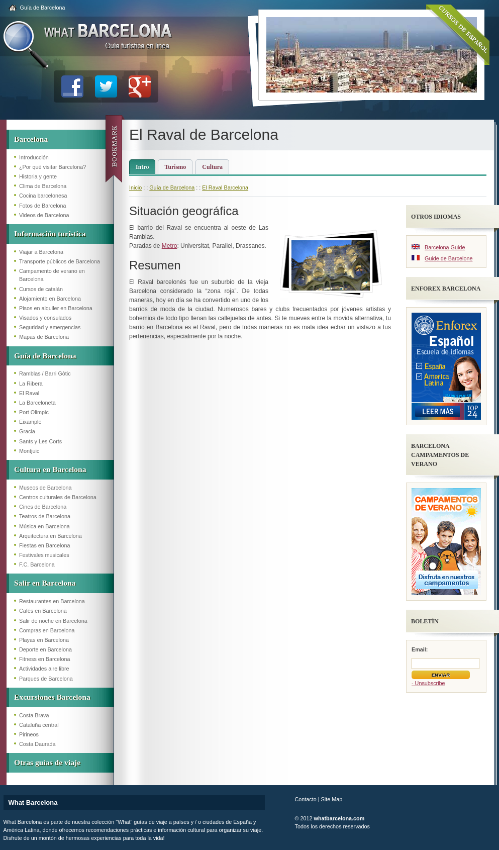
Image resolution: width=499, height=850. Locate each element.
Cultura (212, 166)
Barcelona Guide (445, 247)
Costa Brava (34, 715)
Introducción (34, 157)
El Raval (29, 393)
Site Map (332, 799)
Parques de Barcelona (46, 679)
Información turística (50, 233)
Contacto (306, 799)
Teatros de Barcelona (44, 516)
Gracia (27, 431)
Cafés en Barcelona (43, 611)
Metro (169, 245)
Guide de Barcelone (448, 258)
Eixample (30, 422)
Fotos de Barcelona (42, 206)
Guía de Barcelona (42, 8)
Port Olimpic (34, 412)
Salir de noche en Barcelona (53, 621)
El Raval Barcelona (225, 187)
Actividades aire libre (44, 669)
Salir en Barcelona (44, 583)
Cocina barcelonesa (43, 196)
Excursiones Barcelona (52, 697)
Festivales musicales (44, 555)
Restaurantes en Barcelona (52, 601)
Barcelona (31, 139)
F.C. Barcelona (37, 564)
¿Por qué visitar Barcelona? (52, 167)
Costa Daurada (37, 744)
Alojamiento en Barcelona (50, 299)
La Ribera (31, 384)
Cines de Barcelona (42, 507)
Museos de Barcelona (45, 488)
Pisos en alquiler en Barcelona (55, 308)
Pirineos (29, 734)
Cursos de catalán (41, 289)
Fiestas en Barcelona (44, 545)
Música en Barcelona (44, 526)
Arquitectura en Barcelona (50, 536)
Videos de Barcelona (44, 215)
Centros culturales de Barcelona (57, 497)
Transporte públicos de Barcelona (59, 261)
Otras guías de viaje (47, 762)
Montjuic (29, 451)
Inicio (135, 187)
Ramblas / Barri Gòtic (45, 373)
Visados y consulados (45, 318)
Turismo (175, 166)
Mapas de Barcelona (44, 337)
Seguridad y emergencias (49, 327)
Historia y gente (38, 176)
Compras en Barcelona (46, 630)
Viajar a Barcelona (41, 252)
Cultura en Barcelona (50, 469)
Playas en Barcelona (44, 640)
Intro (142, 166)
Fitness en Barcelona (44, 659)
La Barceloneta (37, 403)
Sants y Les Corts (40, 441)
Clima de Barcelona (42, 186)
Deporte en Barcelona (45, 649)
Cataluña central (39, 725)
